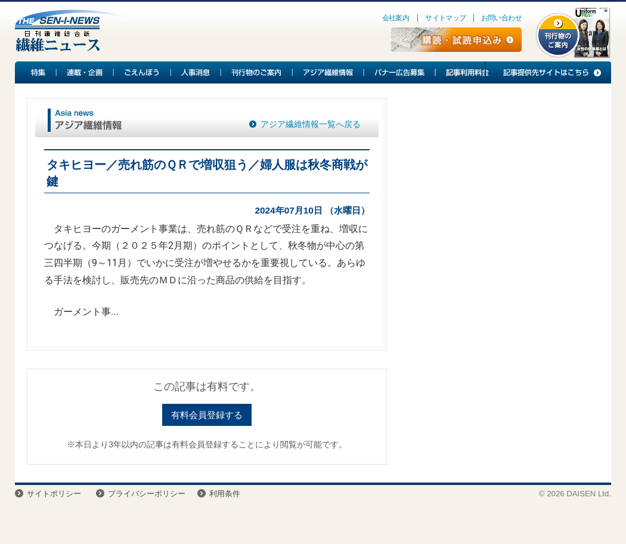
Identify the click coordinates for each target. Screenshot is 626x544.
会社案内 (396, 18)
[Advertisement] (497, 185)
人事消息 (196, 72)
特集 (36, 72)
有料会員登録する (207, 415)
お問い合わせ (501, 18)
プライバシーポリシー (146, 493)
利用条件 (224, 493)
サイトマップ (445, 18)
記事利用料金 (465, 72)
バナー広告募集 (400, 72)
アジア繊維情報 (328, 72)
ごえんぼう (142, 72)
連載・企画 (85, 72)
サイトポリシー (54, 493)
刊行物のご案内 (257, 72)
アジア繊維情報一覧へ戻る (311, 124)
